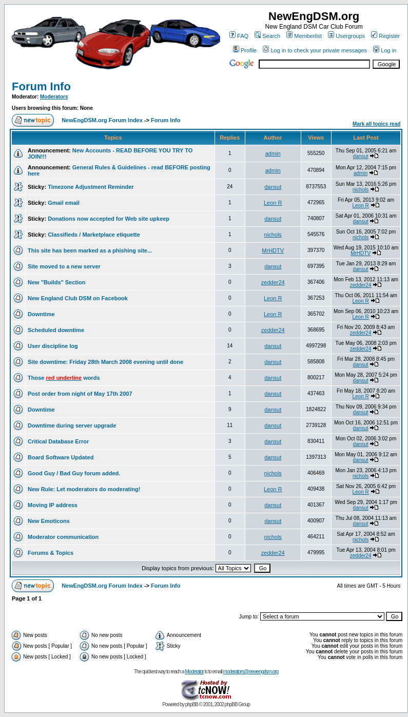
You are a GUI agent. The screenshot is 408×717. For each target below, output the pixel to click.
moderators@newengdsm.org (250, 671)
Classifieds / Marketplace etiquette (94, 234)
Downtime (41, 314)
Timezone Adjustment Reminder (90, 187)
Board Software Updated (60, 457)
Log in (384, 50)
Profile (245, 50)
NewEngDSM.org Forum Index (102, 120)
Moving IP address (52, 505)
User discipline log (53, 346)
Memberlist (304, 36)
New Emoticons (49, 521)
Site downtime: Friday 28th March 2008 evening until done (105, 362)
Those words (64, 378)
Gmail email (64, 203)
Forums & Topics (50, 553)
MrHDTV (273, 250)
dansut (360, 156)
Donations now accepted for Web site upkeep (108, 219)
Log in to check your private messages (315, 50)
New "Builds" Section (57, 282)
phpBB (191, 704)
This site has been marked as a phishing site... (90, 250)
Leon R (273, 203)
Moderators (54, 97)
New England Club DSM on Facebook (78, 298)
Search (267, 36)
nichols (360, 189)
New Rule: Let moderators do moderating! (84, 489)
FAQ (238, 36)
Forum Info (41, 86)
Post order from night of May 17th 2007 (80, 394)
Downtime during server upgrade (72, 425)
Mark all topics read (376, 124)
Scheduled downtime (56, 330)
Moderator (194, 671)
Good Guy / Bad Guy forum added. (74, 473)
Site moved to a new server (64, 266)
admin (273, 153)
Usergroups (346, 36)
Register (385, 36)
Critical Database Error (58, 441)
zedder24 (273, 282)
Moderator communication (63, 537)
